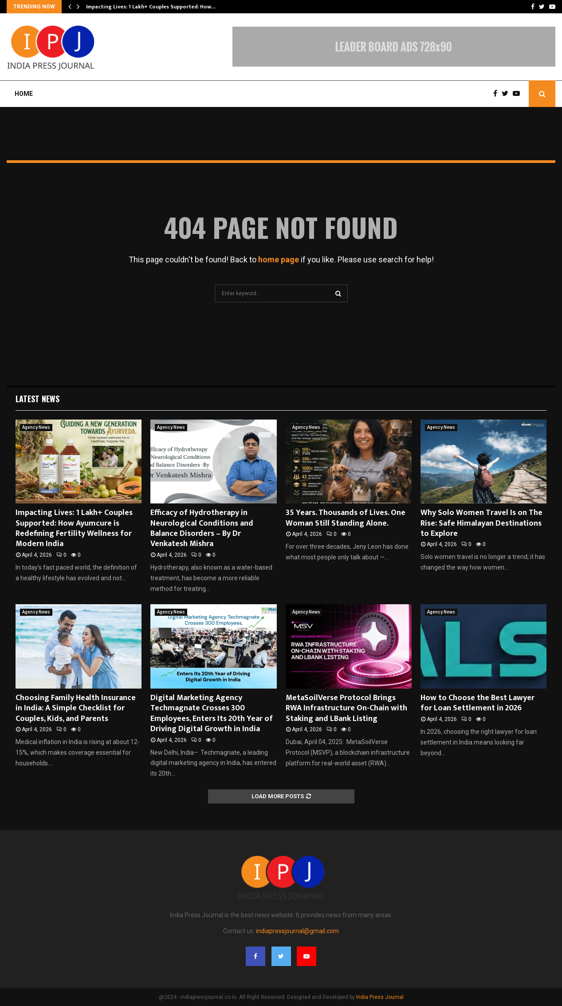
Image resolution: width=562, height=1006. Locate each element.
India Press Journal (380, 997)
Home (24, 93)
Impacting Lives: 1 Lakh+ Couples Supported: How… (151, 6)
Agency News (36, 427)
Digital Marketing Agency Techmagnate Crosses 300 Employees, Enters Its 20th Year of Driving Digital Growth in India (211, 713)
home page (278, 259)
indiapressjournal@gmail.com (297, 931)
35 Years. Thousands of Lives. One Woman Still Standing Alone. (345, 518)
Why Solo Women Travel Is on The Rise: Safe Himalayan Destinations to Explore (481, 523)
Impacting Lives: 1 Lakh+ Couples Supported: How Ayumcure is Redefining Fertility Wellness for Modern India (74, 528)
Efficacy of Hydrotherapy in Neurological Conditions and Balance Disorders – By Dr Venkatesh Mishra (201, 528)
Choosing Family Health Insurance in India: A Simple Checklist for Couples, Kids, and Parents (76, 708)
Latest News (37, 398)
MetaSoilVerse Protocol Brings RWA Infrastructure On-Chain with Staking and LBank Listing (346, 708)
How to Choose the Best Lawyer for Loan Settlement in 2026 (477, 703)
